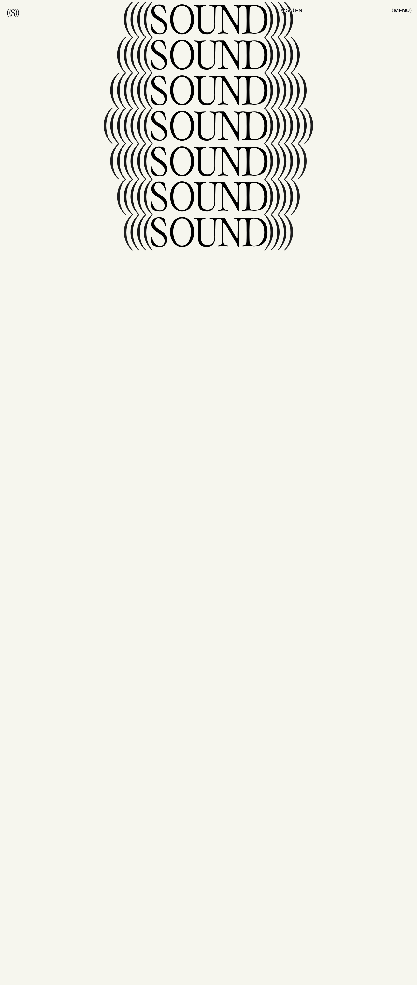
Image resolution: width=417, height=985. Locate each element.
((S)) (13, 12)
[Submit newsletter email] (323, 698)
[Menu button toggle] (401, 10)
